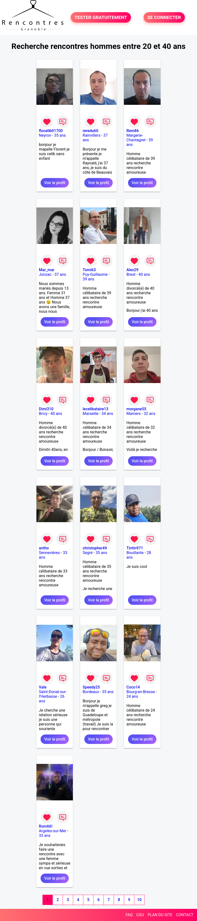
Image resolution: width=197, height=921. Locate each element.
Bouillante (135, 552)
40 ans (144, 274)
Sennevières (49, 552)
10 (139, 899)
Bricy (43, 413)
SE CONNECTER (164, 17)
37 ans (60, 274)
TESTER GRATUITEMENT (101, 17)
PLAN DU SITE (160, 914)
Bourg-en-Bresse (140, 691)
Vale (42, 687)
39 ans (88, 279)
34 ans (107, 413)
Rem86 (132, 130)
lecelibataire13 (95, 409)
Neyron (45, 135)
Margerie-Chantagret (136, 137)
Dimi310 (46, 409)
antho (44, 548)
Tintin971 (134, 548)
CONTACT (184, 914)
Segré (88, 552)
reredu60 (90, 130)
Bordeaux (91, 691)
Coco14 (133, 687)
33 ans (45, 835)
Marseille (90, 413)
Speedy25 (91, 687)
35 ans (60, 135)
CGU (140, 914)
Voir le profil (54, 182)
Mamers (133, 413)
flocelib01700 (51, 130)
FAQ (129, 914)
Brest (130, 274)
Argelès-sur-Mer (52, 831)
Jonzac (45, 274)
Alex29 (132, 270)
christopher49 (95, 548)
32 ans (149, 413)
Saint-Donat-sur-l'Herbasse (53, 694)
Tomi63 (89, 270)
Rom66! (45, 826)
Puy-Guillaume (95, 274)
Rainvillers (91, 135)
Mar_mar (46, 270)
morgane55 (136, 409)
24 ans (132, 696)
